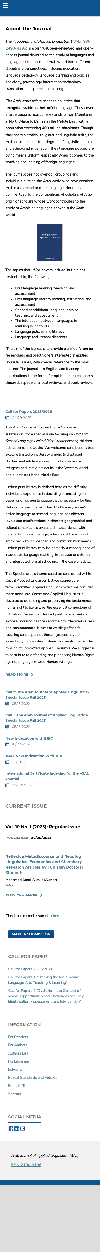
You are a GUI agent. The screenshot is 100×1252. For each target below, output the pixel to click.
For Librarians (19, 1061)
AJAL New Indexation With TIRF (34, 756)
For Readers (18, 1037)
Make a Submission (31, 934)
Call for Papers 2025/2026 (28, 412)
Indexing (15, 1069)
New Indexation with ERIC (29, 738)
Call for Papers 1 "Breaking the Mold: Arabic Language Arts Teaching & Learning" (44, 980)
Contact (14, 1094)
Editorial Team (19, 1086)
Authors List (18, 1053)
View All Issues (21, 895)
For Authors (17, 1045)
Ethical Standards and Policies (32, 1077)
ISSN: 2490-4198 (26, 1165)
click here (52, 915)
